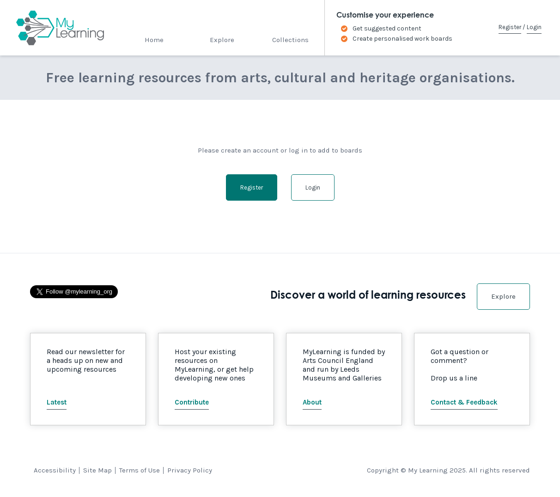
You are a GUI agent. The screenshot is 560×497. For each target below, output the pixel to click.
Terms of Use (139, 470)
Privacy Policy (189, 470)
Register (510, 27)
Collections (290, 40)
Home (154, 40)
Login (534, 27)
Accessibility (55, 470)
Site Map (97, 470)
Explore (222, 40)
